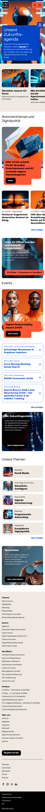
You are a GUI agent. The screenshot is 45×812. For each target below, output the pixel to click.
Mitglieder (6, 722)
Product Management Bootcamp (14, 709)
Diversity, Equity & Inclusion (12, 738)
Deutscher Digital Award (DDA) (13, 629)
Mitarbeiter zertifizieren (11, 661)
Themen (5, 598)
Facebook (3, 784)
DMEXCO (5, 626)
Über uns (6, 715)
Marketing (5, 608)
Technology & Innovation (11, 614)
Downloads (6, 768)
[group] (15, 84)
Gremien (5, 718)
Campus (6, 687)
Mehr (10, 181)
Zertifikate (7, 651)
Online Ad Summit (9, 639)
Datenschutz (7, 794)
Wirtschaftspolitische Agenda (13, 617)
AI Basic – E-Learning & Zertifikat (14, 693)
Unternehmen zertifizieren (12, 665)
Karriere (5, 741)
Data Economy (7, 601)
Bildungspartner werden (11, 671)
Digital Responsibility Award (12, 643)
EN (3, 804)
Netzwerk (5, 728)
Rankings (5, 764)
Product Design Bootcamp (12, 706)
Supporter (6, 725)
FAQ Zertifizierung (9, 678)
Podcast (5, 778)
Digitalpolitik (6, 604)
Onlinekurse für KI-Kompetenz (13, 696)
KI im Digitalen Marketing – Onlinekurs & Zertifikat (21, 703)
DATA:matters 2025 (9, 646)
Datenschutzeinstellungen (12, 797)
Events (5, 623)
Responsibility (7, 611)
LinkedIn (16, 784)
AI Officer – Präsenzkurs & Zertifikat (15, 690)
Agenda (22, 47)
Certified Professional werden (13, 655)
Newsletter (6, 771)
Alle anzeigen (37, 230)
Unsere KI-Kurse (8, 681)
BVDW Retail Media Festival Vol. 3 (14, 636)
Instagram (7, 784)
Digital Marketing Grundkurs (12, 700)
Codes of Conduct (9, 668)
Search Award (7, 633)
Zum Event (13, 334)
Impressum (6, 800)
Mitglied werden (8, 731)
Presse (4, 774)
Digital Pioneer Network (11, 735)
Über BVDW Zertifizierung (12, 674)
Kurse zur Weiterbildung (11, 658)
